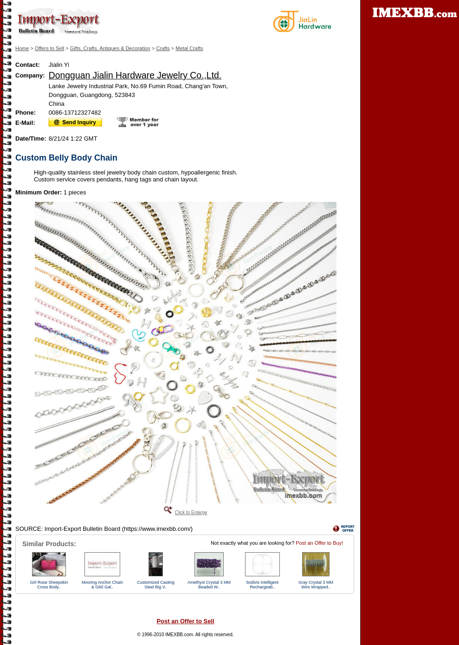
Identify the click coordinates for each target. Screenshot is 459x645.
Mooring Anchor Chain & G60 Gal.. (102, 584)
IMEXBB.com (179, 634)
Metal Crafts (189, 48)
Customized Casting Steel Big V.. (156, 584)
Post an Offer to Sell (185, 621)
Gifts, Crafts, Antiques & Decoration (110, 48)
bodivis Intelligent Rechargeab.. (262, 584)
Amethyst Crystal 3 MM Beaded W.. (209, 584)
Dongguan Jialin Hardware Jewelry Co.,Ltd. (135, 75)
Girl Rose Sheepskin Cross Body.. (49, 584)
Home (22, 48)
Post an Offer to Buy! (319, 543)
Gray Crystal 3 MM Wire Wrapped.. (315, 584)
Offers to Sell (49, 48)
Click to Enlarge (191, 512)
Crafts (162, 48)
